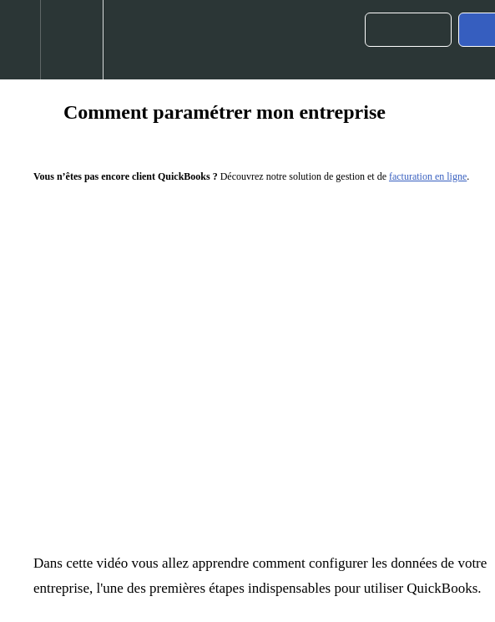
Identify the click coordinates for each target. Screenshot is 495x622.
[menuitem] (71, 39)
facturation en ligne (428, 176)
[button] (20, 39)
